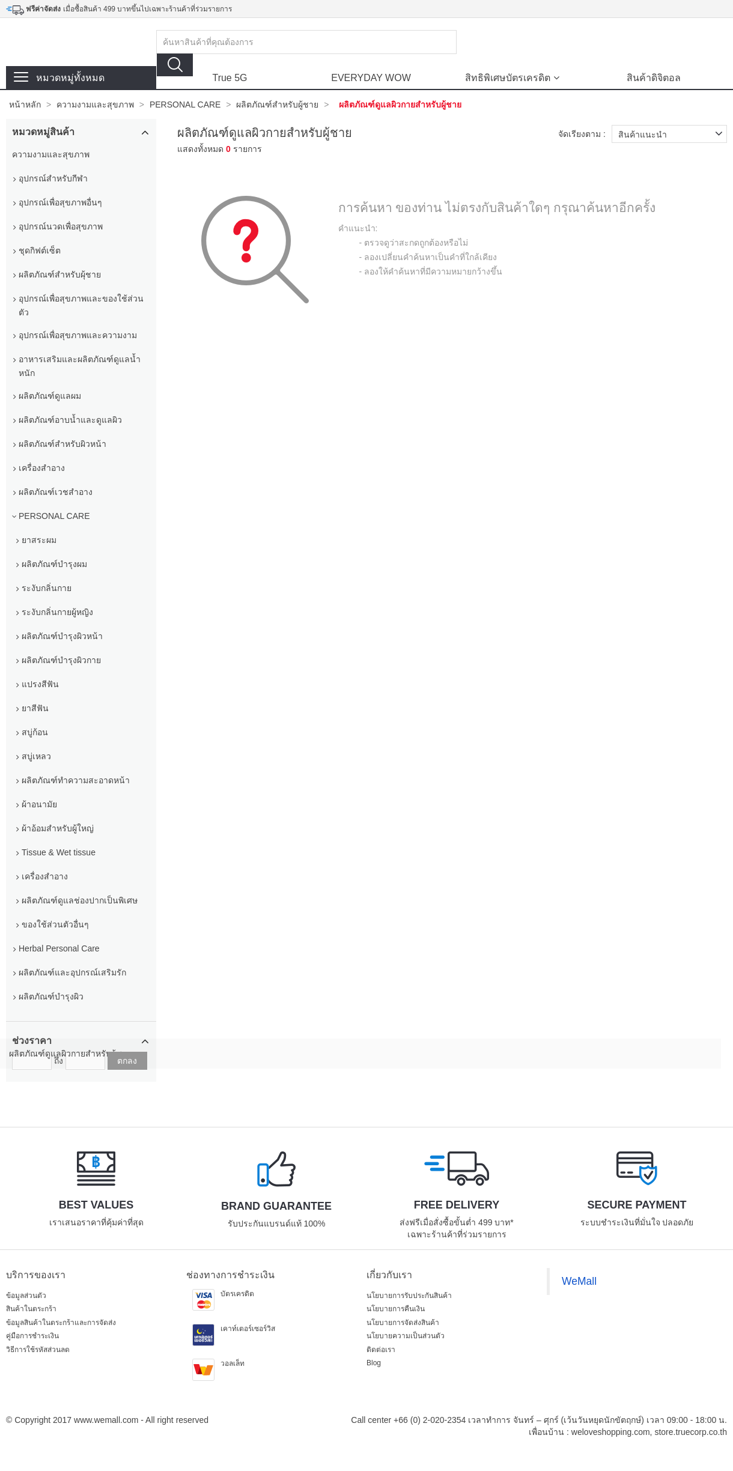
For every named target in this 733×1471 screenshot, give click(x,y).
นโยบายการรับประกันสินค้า (409, 1295)
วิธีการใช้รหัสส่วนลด (38, 1349)
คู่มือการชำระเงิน (32, 1336)
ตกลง (127, 1061)
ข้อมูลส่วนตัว (26, 1295)
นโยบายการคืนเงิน (395, 1309)
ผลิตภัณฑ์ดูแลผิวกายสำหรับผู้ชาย (400, 104)
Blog (373, 1363)
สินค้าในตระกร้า (31, 1309)
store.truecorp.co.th (690, 1432)
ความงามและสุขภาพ (95, 104)
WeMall (579, 1281)
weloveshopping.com (610, 1432)
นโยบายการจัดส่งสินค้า (402, 1322)
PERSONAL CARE (185, 104)
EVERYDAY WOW (370, 78)
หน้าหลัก (25, 104)
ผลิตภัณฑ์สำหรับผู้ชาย (277, 104)
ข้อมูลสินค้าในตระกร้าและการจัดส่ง (61, 1322)
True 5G (229, 78)
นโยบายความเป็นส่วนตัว (405, 1336)
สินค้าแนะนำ (672, 134)
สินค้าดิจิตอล (654, 78)
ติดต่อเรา (380, 1349)
